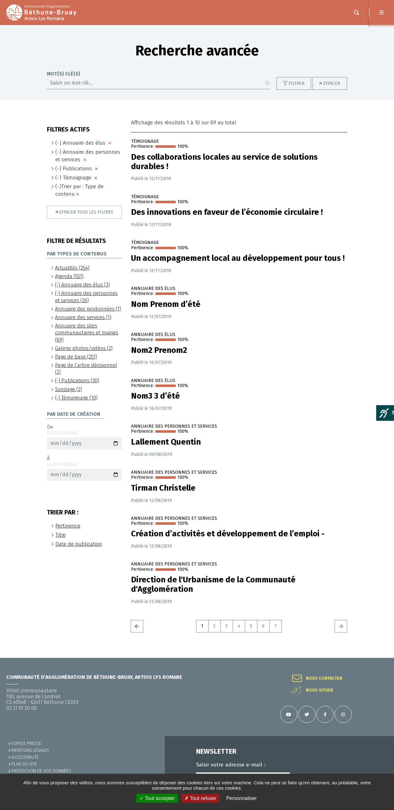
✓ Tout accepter (157, 798)
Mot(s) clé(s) (63, 74)
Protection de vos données (41, 771)
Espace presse (26, 743)
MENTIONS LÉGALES (30, 750)
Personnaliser (241, 798)
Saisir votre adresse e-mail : (230, 765)
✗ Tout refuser (200, 798)
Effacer (331, 83)
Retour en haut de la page (381, 657)
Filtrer (297, 83)
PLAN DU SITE (24, 764)
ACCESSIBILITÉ (25, 757)
